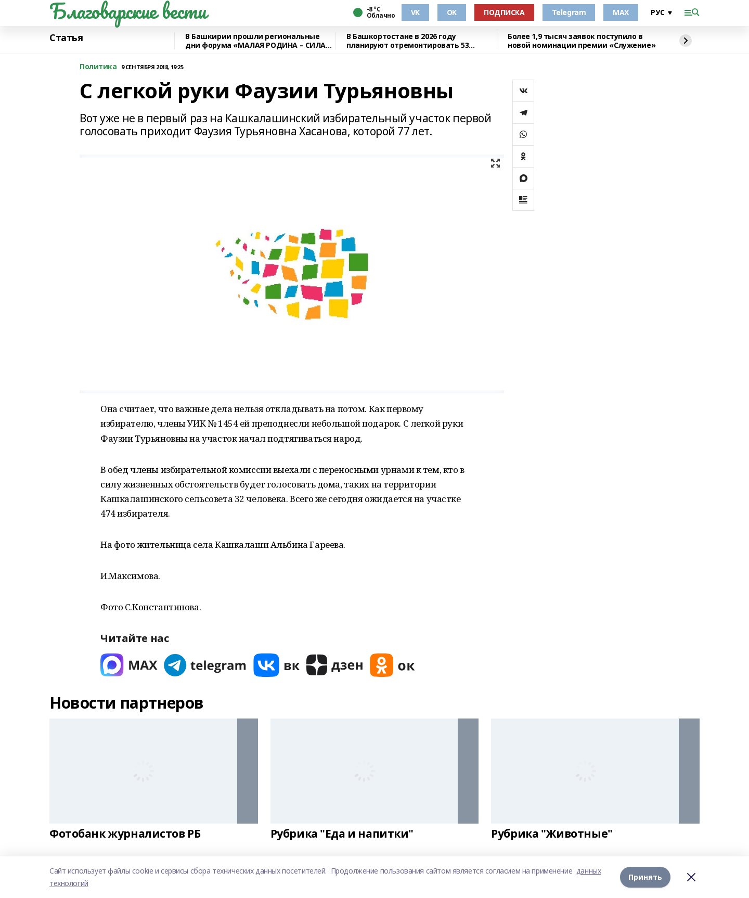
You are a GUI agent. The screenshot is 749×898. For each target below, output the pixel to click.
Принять (645, 877)
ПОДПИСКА (504, 12)
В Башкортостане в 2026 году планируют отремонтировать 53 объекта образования (407, 40)
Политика (98, 66)
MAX (621, 12)
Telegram (569, 12)
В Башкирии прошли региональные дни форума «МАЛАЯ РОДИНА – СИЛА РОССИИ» (255, 40)
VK (415, 12)
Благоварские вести (127, 11)
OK (452, 12)
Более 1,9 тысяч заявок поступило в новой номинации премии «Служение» (581, 40)
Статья (66, 38)
